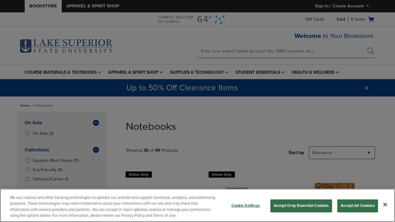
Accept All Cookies (357, 205)
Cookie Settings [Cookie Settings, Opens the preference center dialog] (245, 205)
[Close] (385, 204)
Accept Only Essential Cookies (301, 205)
